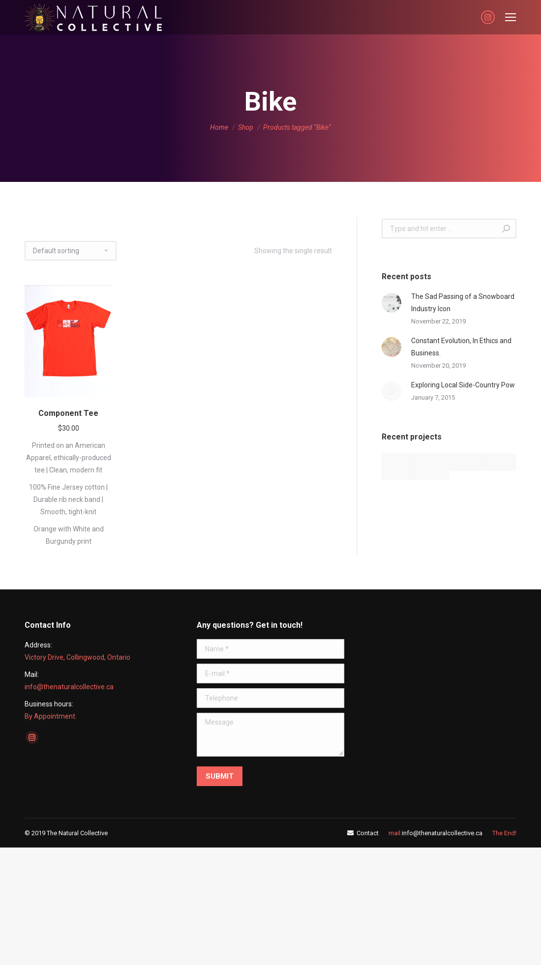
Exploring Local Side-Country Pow (463, 385)
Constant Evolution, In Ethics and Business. (461, 347)
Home (219, 127)
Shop (245, 127)
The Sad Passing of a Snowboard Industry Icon (462, 302)
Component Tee (68, 413)
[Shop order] (71, 251)
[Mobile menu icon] (510, 17)
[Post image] (391, 303)
